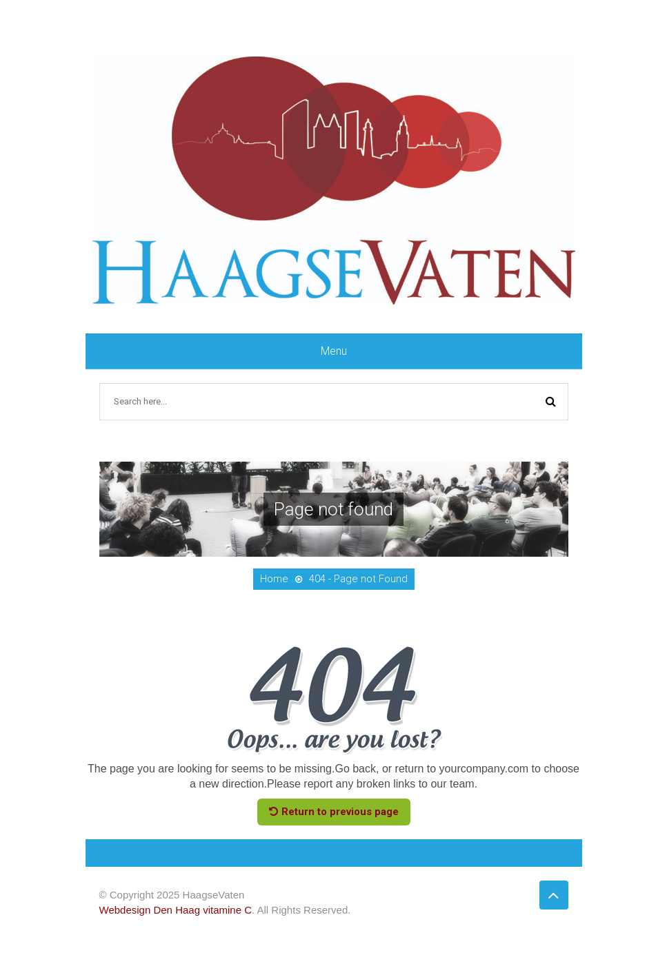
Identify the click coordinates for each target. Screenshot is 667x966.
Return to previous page (334, 811)
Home (274, 579)
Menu (334, 351)
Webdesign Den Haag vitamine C (175, 910)
